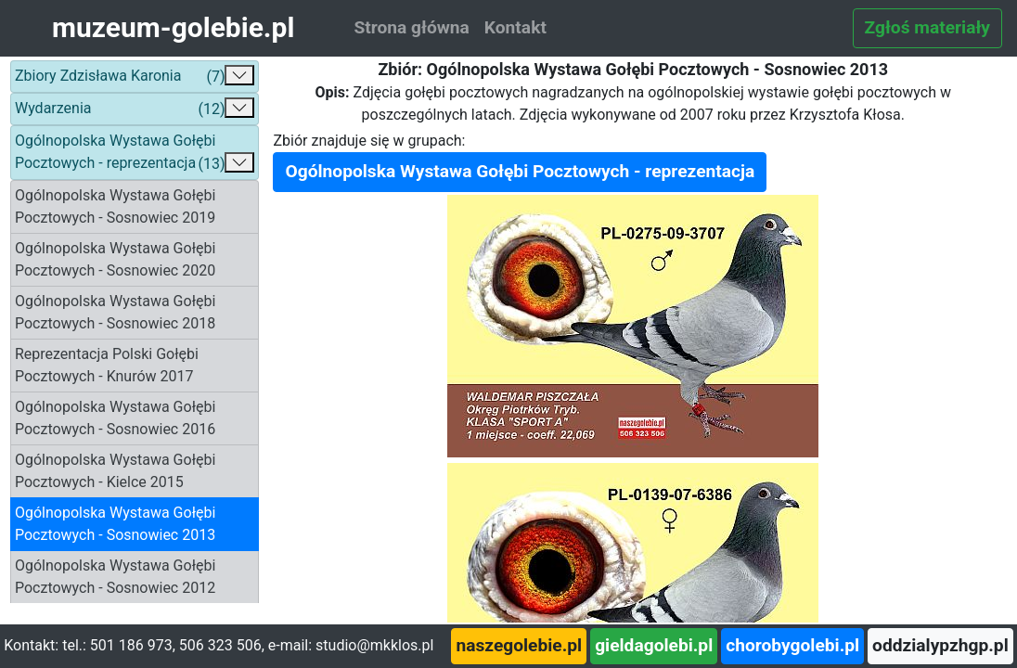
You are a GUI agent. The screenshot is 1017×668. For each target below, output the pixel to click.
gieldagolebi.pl (654, 645)
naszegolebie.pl (519, 645)
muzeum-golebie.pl (173, 27)
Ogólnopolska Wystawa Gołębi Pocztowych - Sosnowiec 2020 (115, 259)
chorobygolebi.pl (792, 645)
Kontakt (515, 27)
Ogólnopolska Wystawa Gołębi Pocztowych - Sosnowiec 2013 (115, 524)
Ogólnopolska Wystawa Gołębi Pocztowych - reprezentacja (135, 153)
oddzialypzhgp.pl (940, 645)
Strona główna (411, 27)
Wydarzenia (135, 109)
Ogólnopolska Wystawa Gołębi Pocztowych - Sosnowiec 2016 (115, 418)
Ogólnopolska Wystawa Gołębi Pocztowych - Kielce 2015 (115, 471)
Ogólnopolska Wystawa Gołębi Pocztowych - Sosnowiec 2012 (115, 577)
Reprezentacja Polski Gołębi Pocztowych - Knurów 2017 (107, 365)
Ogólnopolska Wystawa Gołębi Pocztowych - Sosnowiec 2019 (115, 206)
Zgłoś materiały (927, 27)
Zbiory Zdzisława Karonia (135, 76)
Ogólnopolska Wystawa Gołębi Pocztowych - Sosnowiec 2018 (115, 312)
